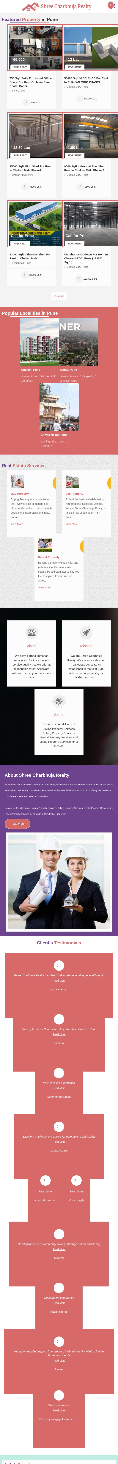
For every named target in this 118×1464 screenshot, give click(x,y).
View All (59, 296)
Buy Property (20, 493)
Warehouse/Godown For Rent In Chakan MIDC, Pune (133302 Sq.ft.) (86, 258)
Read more (17, 823)
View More (17, 524)
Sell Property (74, 493)
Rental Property (49, 557)
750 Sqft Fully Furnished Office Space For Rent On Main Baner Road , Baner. (31, 82)
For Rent (20, 67)
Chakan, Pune (30, 369)
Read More (59, 980)
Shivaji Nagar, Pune (54, 434)
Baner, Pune (68, 369)
